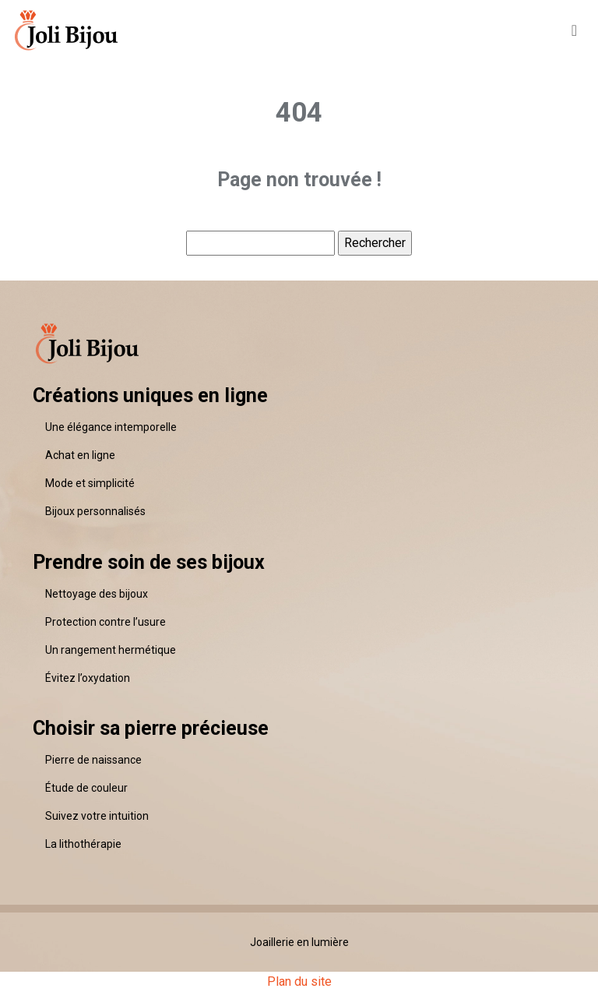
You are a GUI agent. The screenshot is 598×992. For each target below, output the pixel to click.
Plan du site (299, 981)
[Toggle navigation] (574, 30)
